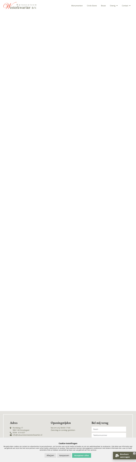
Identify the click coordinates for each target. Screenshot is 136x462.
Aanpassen (64, 455)
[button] (134, 453)
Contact (126, 6)
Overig (114, 6)
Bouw (103, 5)
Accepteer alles (81, 455)
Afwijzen (50, 455)
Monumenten (77, 5)
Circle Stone (92, 5)
